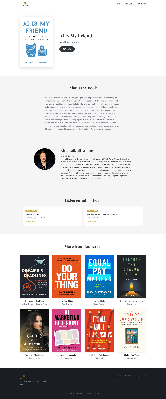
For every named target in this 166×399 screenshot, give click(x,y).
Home (119, 4)
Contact (142, 4)
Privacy (136, 376)
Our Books (130, 4)
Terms (144, 376)
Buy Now (67, 49)
